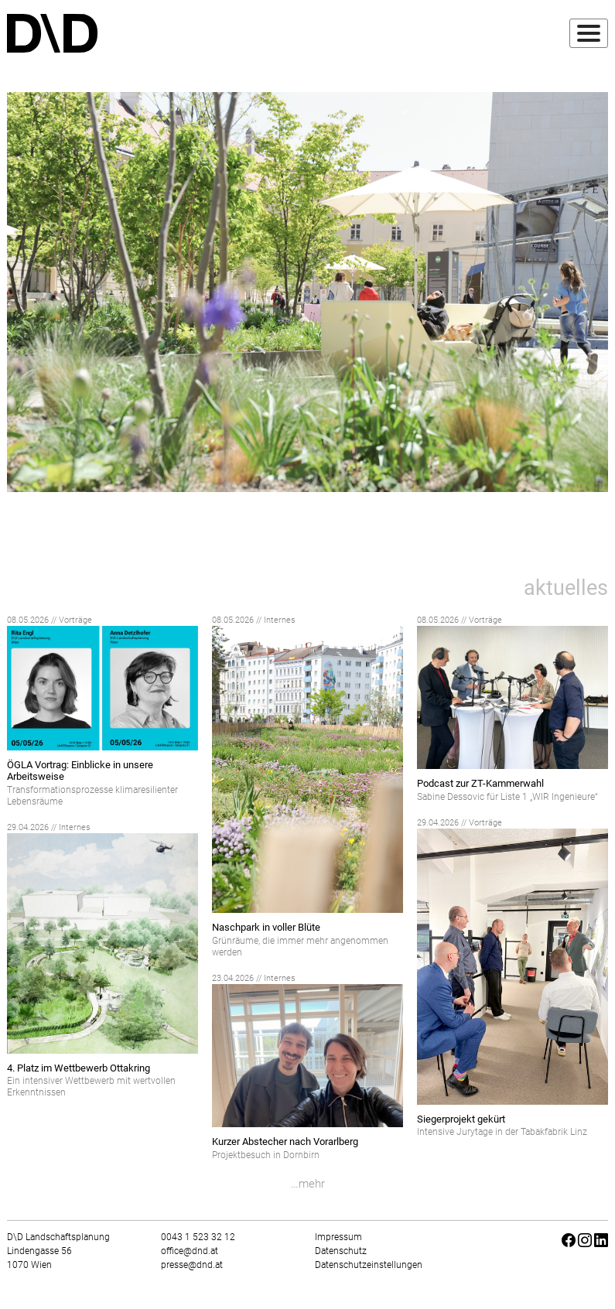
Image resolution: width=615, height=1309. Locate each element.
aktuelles (566, 588)
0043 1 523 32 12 (198, 1237)
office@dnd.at (189, 1251)
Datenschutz (341, 1251)
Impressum (338, 1237)
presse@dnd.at (192, 1264)
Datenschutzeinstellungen (368, 1264)
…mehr (308, 1184)
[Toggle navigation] (588, 33)
